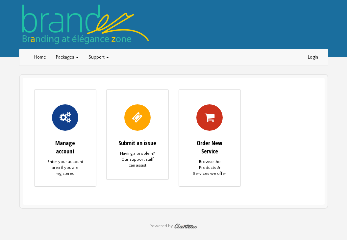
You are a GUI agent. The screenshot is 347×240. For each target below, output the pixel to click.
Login (313, 57)
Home (40, 57)
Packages (67, 57)
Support (98, 57)
